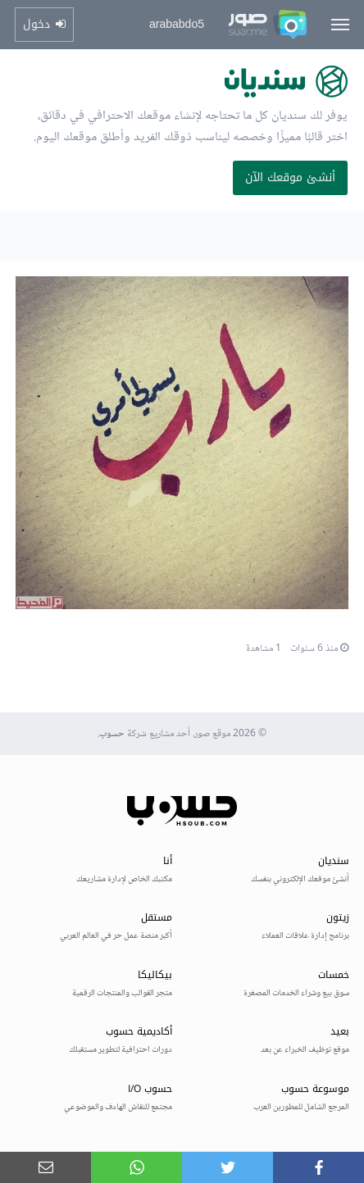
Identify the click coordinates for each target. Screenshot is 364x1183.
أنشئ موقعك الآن (290, 177)
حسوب (112, 734)
